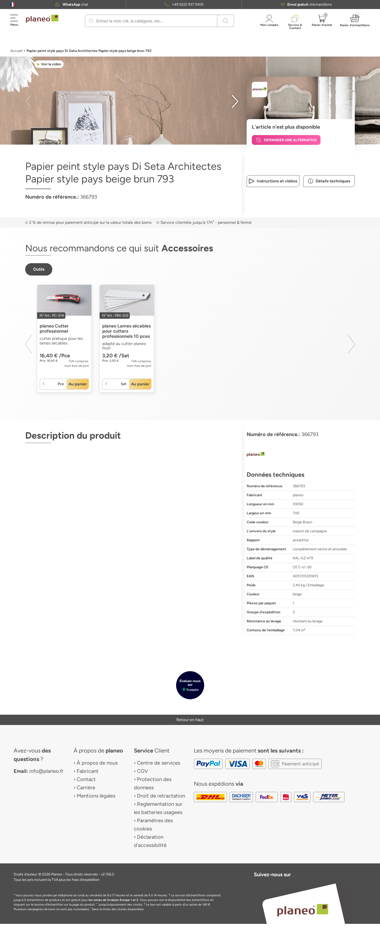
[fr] (12, 4)
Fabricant (88, 771)
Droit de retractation (161, 796)
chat (75, 4)
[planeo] (301, 455)
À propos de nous (97, 763)
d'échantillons (309, 4)
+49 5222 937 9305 (188, 4)
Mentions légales (96, 796)
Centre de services (158, 763)
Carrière (86, 787)
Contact (86, 779)
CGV (142, 771)
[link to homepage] (42, 19)
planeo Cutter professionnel (54, 328)
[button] (12, 4)
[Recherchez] (91, 20)
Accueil (16, 51)
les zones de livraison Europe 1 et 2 (113, 900)
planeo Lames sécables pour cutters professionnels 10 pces (126, 331)
